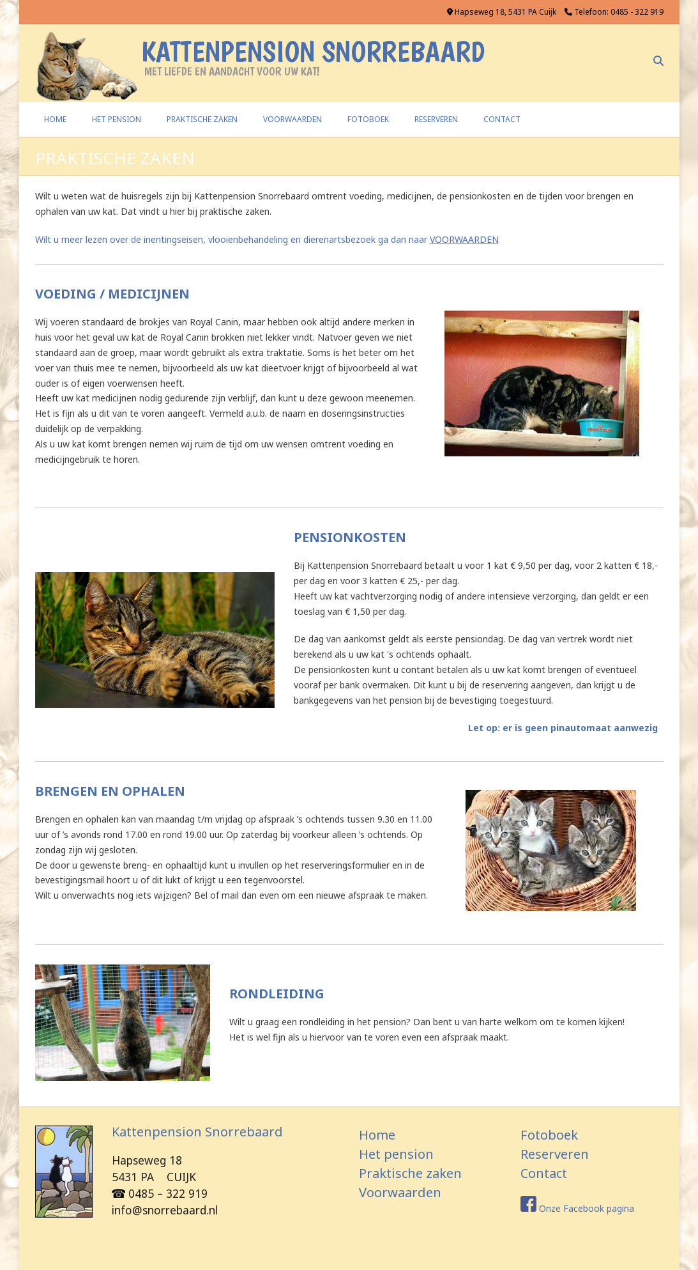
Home (55, 119)
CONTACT (501, 119)
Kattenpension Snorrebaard (313, 51)
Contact (543, 1173)
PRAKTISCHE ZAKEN (202, 119)
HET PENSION (116, 119)
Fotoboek (549, 1134)
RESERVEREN (436, 119)
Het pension (396, 1154)
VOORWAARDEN (292, 119)
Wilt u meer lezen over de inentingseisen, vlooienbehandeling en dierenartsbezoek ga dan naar (267, 239)
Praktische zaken (410, 1173)
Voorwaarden (400, 1192)
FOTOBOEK (368, 119)
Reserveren (554, 1154)
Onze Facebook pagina (586, 1208)
